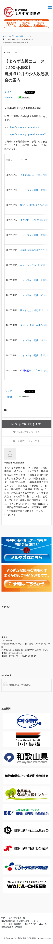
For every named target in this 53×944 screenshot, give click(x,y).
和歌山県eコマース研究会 (12, 927)
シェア (8, 92)
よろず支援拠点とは (16, 918)
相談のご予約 (30, 924)
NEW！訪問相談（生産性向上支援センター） (20, 921)
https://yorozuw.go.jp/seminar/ (24, 127)
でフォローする (28, 432)
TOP (3, 918)
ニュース (43, 924)
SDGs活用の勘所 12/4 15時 (34, 205)
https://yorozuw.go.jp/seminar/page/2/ (27, 134)
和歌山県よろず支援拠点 (20, 685)
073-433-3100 (15, 653)
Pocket (8, 97)
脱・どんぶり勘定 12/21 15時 (35, 310)
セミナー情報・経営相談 (11, 924)
